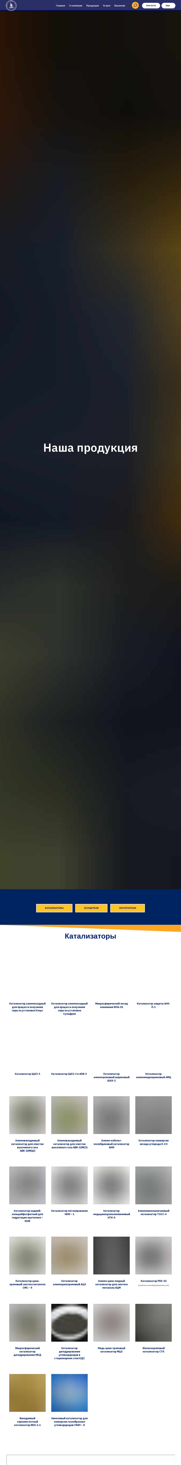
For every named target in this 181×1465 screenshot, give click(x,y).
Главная (60, 5)
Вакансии (119, 5)
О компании (75, 5)
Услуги (106, 5)
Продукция (92, 5)
